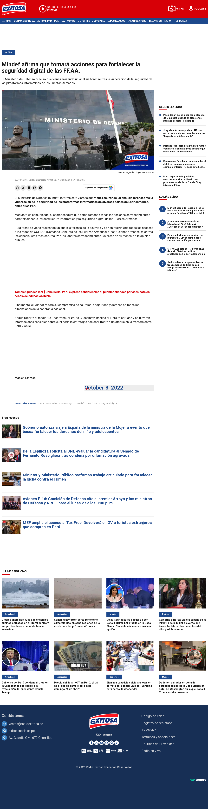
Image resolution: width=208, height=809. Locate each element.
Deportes (84, 21)
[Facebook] (91, 742)
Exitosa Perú (138, 21)
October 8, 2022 (103, 387)
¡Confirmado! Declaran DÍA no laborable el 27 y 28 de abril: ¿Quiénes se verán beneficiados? (185, 224)
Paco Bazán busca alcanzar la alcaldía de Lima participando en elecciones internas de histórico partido (184, 118)
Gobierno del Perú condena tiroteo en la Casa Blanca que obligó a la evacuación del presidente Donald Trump (25, 687)
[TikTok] (116, 742)
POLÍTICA (92, 403)
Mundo (71, 21)
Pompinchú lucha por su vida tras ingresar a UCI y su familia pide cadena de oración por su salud (185, 238)
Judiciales (98, 21)
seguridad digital (109, 403)
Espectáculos (116, 21)
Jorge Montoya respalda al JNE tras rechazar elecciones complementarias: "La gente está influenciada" (184, 133)
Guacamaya (66, 403)
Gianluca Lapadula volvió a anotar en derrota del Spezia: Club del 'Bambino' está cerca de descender (129, 686)
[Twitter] (96, 742)
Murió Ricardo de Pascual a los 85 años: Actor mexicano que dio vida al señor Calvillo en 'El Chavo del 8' (186, 210)
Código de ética (152, 716)
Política (59, 21)
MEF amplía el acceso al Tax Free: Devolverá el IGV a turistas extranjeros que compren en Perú (87, 524)
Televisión (155, 21)
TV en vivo (148, 730)
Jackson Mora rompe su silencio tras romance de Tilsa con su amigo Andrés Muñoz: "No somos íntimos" (185, 266)
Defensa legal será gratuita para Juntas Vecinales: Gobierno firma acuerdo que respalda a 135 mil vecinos (184, 148)
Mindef (80, 403)
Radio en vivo (151, 751)
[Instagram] (106, 742)
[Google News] (111, 742)
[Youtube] (101, 742)
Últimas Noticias (24, 21)
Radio (167, 21)
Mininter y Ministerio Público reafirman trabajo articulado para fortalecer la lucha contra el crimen (87, 477)
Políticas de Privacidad (157, 744)
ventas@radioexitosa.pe (26, 724)
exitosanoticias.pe (22, 731)
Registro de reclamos (156, 723)
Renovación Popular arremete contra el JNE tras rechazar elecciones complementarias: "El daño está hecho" (184, 164)
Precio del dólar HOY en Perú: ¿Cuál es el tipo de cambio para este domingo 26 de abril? (76, 686)
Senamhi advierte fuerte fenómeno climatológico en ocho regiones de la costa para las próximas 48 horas (77, 623)
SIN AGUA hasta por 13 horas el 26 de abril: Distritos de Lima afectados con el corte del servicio (186, 251)
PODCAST (200, 8)
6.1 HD (180, 8)
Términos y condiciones (158, 737)
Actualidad (44, 21)
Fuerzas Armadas (48, 403)
